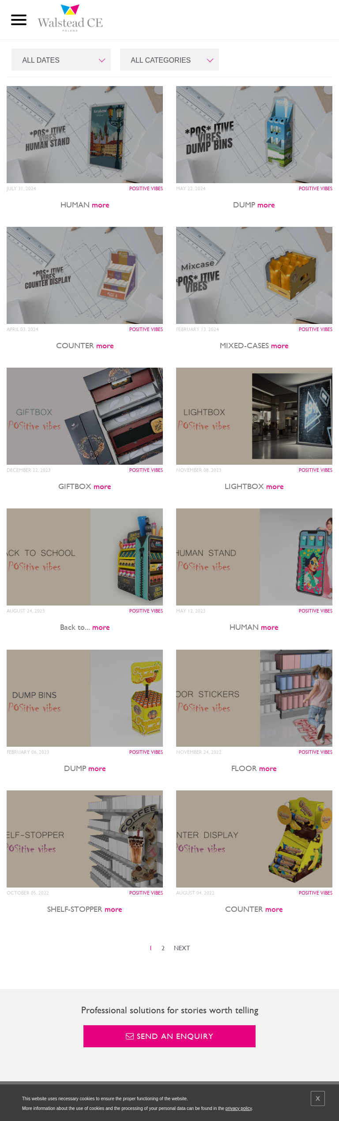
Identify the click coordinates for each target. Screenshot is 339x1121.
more (100, 204)
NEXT (182, 948)
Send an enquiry (170, 1036)
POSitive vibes (146, 189)
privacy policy (239, 1108)
